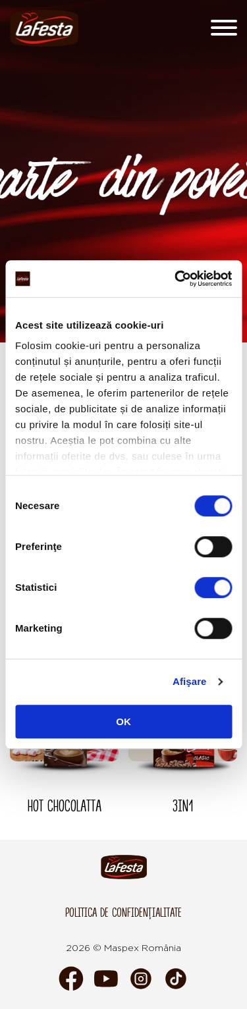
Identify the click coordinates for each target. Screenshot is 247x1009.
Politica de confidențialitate (123, 912)
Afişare (190, 681)
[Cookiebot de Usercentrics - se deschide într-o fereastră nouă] (176, 278)
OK (123, 721)
